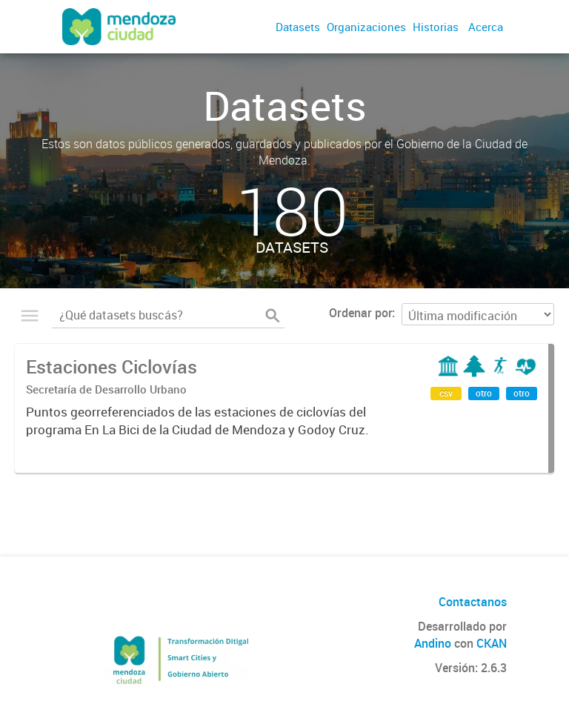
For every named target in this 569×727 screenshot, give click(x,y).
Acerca (485, 26)
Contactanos (473, 602)
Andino (432, 643)
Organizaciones (366, 26)
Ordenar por (360, 312)
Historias (436, 26)
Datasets (298, 26)
